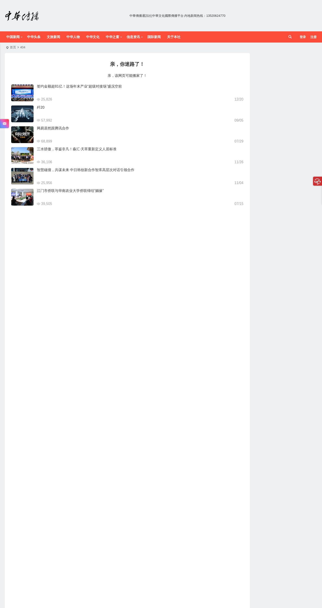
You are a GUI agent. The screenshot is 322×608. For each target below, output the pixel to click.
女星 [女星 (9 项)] (280, 205)
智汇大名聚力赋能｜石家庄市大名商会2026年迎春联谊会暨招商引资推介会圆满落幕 (288, 73)
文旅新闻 (53, 37)
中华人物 (73, 37)
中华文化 (93, 37)
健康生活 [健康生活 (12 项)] (253, 205)
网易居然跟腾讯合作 (53, 128)
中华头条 (33, 37)
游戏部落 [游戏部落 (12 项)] (295, 211)
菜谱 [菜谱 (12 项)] (289, 217)
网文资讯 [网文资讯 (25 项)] (250, 217)
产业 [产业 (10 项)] (241, 205)
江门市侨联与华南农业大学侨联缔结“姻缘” (70, 191)
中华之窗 (112, 37)
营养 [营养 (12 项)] (298, 217)
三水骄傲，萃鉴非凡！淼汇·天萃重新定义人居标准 (77, 149)
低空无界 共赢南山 (276, 108)
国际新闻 (154, 37)
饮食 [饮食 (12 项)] (262, 223)
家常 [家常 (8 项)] (304, 205)
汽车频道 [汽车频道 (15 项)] (271, 211)
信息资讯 (133, 37)
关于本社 (173, 37)
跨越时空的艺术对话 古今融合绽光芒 (288, 486)
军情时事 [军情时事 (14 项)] (268, 205)
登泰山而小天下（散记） (280, 149)
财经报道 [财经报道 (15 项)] (249, 223)
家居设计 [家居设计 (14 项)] (292, 205)
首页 (13, 47)
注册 (313, 37)
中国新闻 (13, 37)
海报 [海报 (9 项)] (283, 211)
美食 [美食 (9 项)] (263, 217)
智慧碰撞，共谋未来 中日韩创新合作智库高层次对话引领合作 (85, 170)
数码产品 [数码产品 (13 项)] (256, 211)
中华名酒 (269, 368)
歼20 (40, 107)
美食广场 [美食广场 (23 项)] (276, 217)
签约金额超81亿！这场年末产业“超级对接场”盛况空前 (79, 86)
